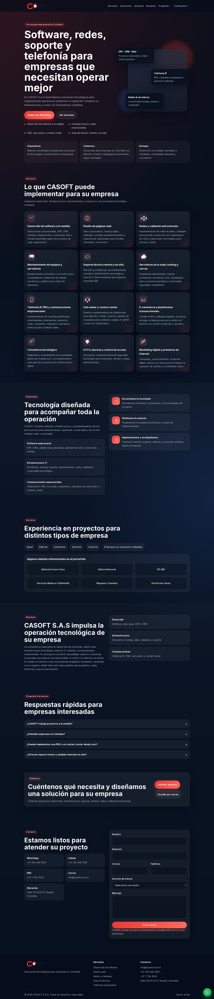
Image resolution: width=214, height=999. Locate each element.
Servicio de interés (122, 878)
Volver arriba (183, 994)
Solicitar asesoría (167, 784)
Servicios (112, 6)
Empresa (117, 849)
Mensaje (116, 893)
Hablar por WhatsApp (39, 115)
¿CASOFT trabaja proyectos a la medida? (49, 723)
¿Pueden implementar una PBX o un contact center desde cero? (62, 744)
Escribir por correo (168, 794)
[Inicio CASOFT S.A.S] (37, 6)
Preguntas (163, 6)
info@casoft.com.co (150, 967)
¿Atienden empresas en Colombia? (46, 734)
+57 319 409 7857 (150, 971)
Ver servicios (66, 115)
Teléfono (155, 864)
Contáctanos (180, 6)
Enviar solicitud (149, 925)
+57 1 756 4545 (148, 976)
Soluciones (126, 6)
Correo (116, 864)
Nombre (116, 834)
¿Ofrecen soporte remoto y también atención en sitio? (57, 754)
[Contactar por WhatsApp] (207, 992)
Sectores (139, 6)
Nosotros (151, 6)
